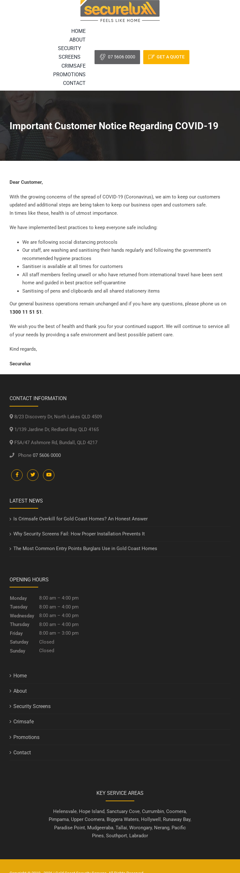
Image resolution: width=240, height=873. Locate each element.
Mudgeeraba (100, 828)
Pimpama (59, 819)
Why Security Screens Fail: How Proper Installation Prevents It (79, 534)
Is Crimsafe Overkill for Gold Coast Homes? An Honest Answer (80, 519)
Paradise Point (69, 828)
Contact (22, 753)
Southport (116, 836)
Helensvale (65, 811)
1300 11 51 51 (26, 312)
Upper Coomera (87, 819)
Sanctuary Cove (123, 811)
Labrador (138, 836)
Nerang (161, 828)
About (20, 691)
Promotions (26, 737)
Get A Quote (171, 56)
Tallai (121, 828)
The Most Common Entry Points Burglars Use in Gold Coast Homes (85, 548)
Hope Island (91, 811)
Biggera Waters (123, 819)
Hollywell (151, 819)
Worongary (140, 828)
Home (20, 676)
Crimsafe (23, 722)
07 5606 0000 (121, 56)
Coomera (176, 811)
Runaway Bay (176, 819)
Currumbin (153, 811)
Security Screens (32, 706)
